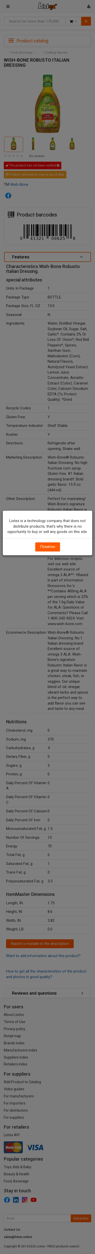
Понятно (47, 546)
